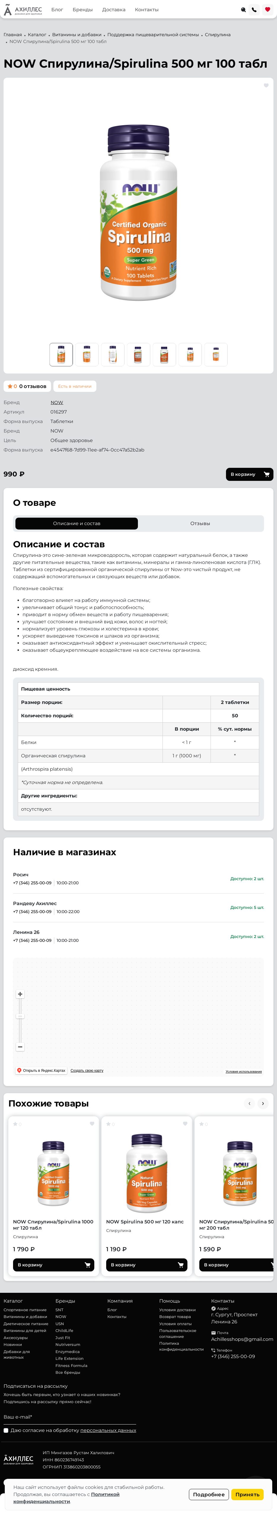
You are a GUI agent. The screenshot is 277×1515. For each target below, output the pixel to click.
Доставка (113, 9)
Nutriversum (67, 1344)
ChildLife (64, 1330)
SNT (59, 1309)
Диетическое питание (26, 1323)
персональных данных (108, 1430)
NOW (57, 402)
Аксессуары (16, 1337)
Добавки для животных (17, 1354)
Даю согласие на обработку (73, 1430)
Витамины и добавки (25, 1316)
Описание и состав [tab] (77, 523)
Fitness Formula (71, 1365)
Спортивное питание (25, 1309)
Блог (57, 9)
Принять (247, 1494)
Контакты (147, 9)
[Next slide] (263, 1103)
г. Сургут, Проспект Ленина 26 (234, 1318)
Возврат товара (175, 1316)
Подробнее (209, 1494)
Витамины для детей (25, 1330)
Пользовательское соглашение (177, 1333)
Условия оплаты (175, 1323)
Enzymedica (67, 1351)
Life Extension (69, 1358)
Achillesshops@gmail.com (242, 1339)
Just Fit (62, 1337)
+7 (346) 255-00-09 (32, 883)
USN (59, 1323)
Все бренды (67, 1372)
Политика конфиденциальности (181, 1346)
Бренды (83, 9)
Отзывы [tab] (200, 523)
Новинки (13, 1344)
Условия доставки (177, 1309)
